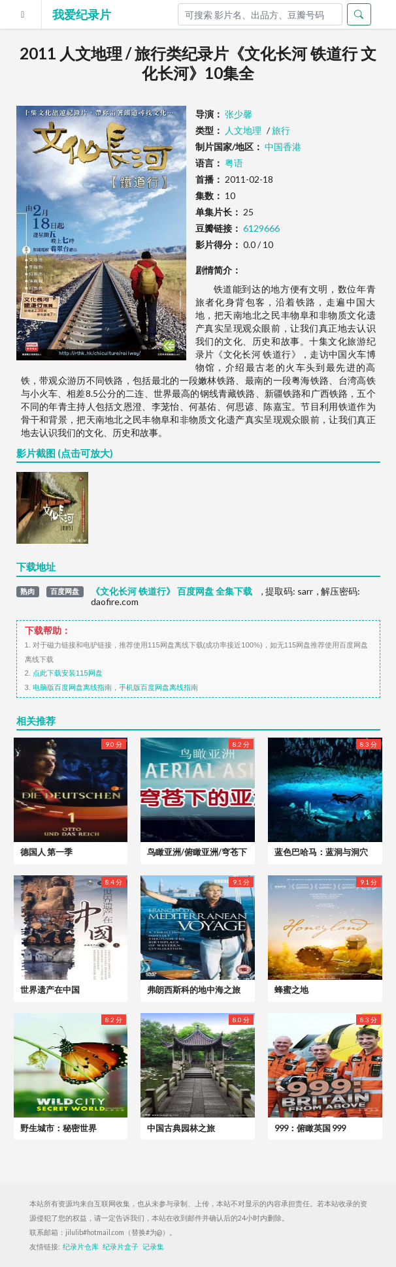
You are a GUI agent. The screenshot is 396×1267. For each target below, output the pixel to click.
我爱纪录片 (81, 14)
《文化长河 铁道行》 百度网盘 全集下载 (171, 591)
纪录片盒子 (121, 1247)
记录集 (153, 1247)
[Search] (260, 14)
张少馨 (238, 113)
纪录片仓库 (81, 1247)
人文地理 (243, 130)
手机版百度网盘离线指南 (158, 687)
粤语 (234, 162)
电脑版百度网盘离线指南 (72, 687)
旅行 (281, 130)
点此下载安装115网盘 (68, 673)
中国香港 (283, 146)
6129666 (261, 228)
